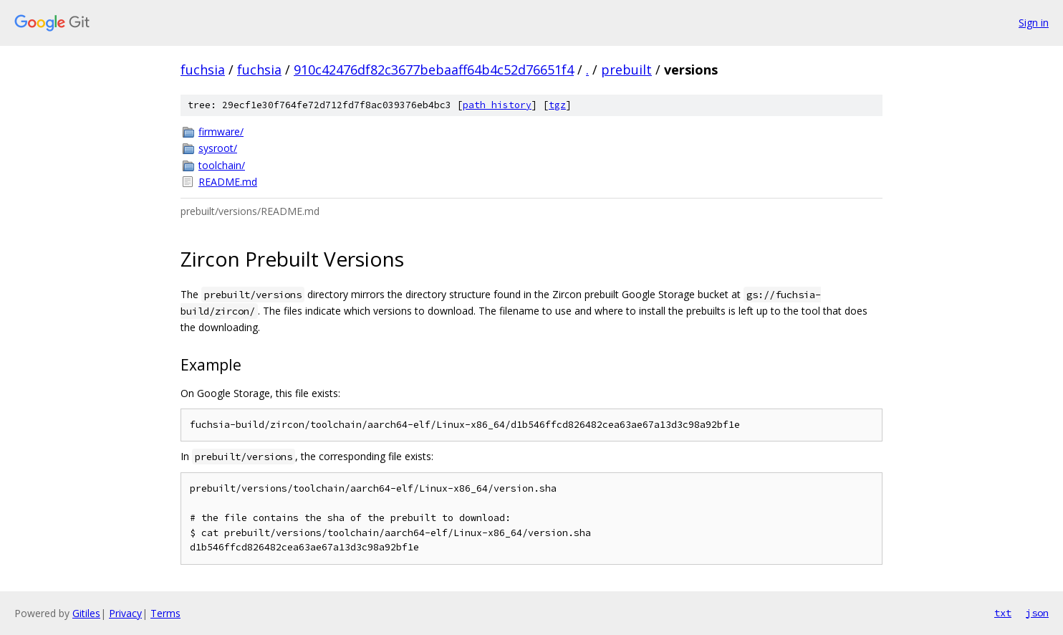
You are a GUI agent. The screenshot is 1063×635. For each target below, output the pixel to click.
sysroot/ (217, 148)
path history (497, 105)
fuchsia (203, 69)
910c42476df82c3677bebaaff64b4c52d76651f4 (434, 69)
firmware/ (221, 131)
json (1037, 612)
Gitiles (86, 613)
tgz (557, 105)
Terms (165, 613)
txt (1002, 612)
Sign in (1034, 22)
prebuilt (626, 69)
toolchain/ (221, 165)
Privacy (125, 613)
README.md (227, 181)
